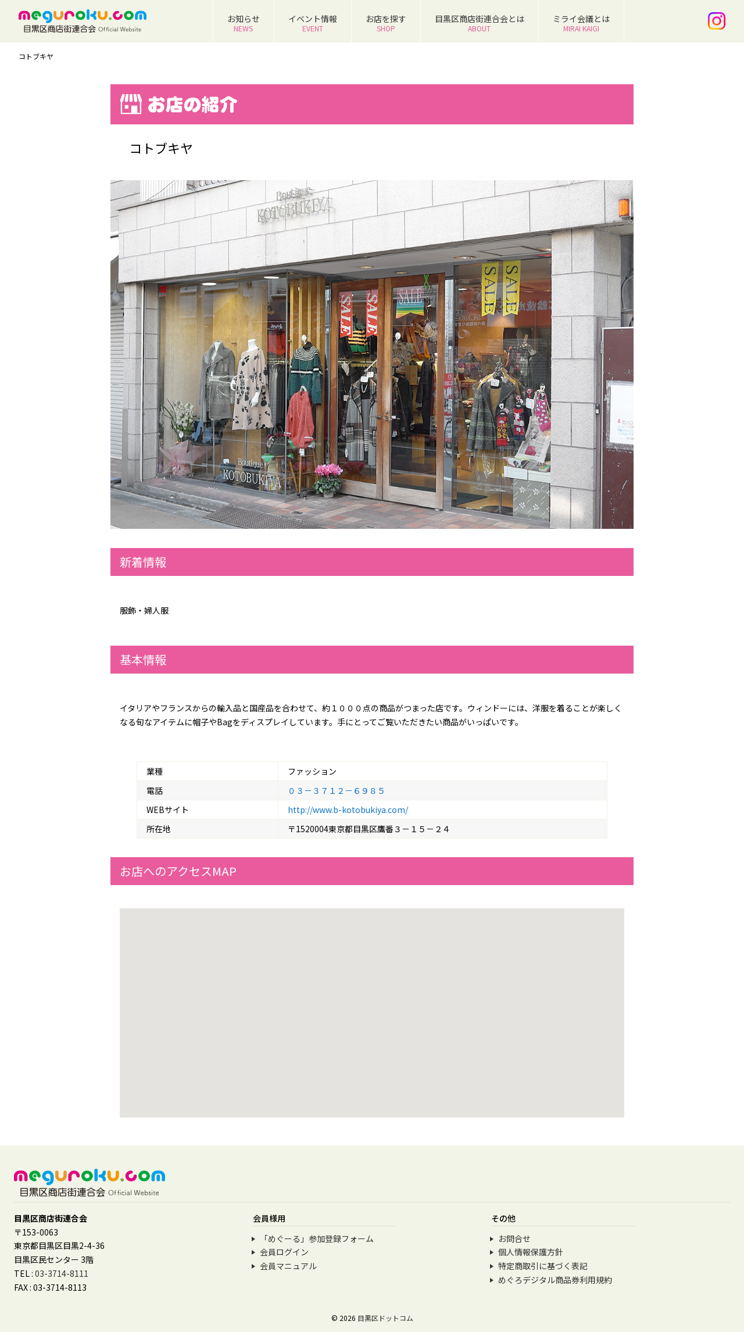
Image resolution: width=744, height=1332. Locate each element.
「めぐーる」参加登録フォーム (317, 1238)
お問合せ (514, 1238)
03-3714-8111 (61, 1273)
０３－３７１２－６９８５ (336, 790)
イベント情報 (312, 23)
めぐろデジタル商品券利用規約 (555, 1280)
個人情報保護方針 (530, 1252)
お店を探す (386, 23)
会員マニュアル (288, 1266)
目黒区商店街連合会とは (479, 23)
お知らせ (243, 23)
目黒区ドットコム (385, 1318)
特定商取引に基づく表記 (543, 1266)
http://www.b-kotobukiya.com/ (348, 809)
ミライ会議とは (581, 23)
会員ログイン (284, 1252)
